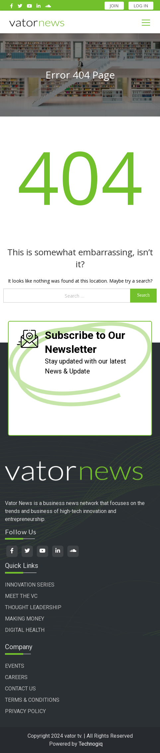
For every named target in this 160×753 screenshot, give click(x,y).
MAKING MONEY (24, 619)
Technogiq (91, 744)
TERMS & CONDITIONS (32, 700)
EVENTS (14, 666)
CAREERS (16, 677)
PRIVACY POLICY (25, 711)
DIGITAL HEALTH (24, 630)
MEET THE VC (21, 596)
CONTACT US (20, 688)
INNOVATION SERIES (29, 585)
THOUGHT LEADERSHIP (33, 607)
